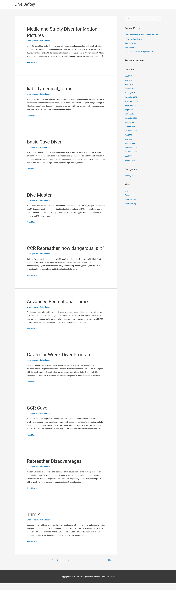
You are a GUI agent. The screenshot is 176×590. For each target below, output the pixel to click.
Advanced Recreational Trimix (59, 308)
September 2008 (131, 129)
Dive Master (40, 195)
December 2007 (131, 146)
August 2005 (130, 158)
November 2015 (131, 96)
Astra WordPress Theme (106, 583)
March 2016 (129, 88)
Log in (127, 189)
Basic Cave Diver (45, 142)
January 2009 (130, 121)
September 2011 (131, 105)
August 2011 (130, 109)
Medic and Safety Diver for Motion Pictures (142, 35)
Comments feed (131, 197)
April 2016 (129, 84)
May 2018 (129, 76)
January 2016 (130, 92)
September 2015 (131, 101)
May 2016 (129, 80)
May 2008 (129, 138)
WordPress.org (131, 201)
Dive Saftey (25, 4)
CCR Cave (37, 414)
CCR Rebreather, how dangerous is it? (140, 52)
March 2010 (129, 113)
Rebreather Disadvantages (55, 468)
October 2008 (130, 125)
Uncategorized (33, 41)
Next (111, 567)
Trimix (33, 521)
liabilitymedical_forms (51, 89)
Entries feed (129, 193)
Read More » (32, 63)
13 (67, 567)
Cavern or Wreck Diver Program (60, 361)
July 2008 (129, 134)
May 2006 (129, 154)
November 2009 (131, 117)
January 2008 (130, 142)
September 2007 (131, 150)
